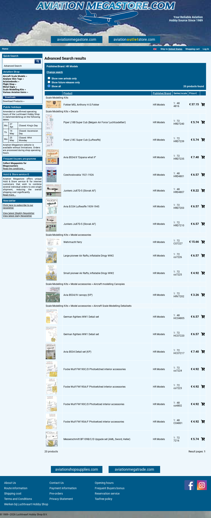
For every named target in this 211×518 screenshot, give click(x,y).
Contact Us (56, 482)
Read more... (9, 195)
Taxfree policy (103, 499)
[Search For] (19, 61)
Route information (15, 488)
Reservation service (107, 493)
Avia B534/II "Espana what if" (79, 157)
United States (175, 49)
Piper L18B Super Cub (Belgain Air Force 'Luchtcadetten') (94, 122)
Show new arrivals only (62, 78)
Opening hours (104, 482)
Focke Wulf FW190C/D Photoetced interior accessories (93, 404)
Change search (55, 72)
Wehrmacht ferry (72, 242)
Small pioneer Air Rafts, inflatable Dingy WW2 (88, 273)
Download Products (13, 101)
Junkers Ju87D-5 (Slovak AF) (79, 190)
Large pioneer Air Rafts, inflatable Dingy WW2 (88, 255)
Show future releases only (64, 82)
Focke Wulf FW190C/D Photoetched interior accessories (94, 369)
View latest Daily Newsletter (17, 216)
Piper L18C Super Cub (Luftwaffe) (82, 139)
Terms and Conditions (18, 499)
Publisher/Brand (162, 93)
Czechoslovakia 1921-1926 (78, 174)
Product (67, 93)
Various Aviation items (14, 92)
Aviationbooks (10, 81)
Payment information (63, 488)
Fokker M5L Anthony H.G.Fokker (81, 104)
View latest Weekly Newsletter (18, 213)
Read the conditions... (14, 168)
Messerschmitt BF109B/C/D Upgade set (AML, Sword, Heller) (96, 439)
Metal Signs (9, 87)
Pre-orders (56, 493)
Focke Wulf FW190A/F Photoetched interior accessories (94, 386)
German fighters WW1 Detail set (81, 316)
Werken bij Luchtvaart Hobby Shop (26, 504)
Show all (54, 86)
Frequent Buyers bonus (109, 488)
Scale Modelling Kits (13, 89)
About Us (10, 482)
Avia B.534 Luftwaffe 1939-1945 (81, 206)
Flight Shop (8, 84)
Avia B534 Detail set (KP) (77, 351)
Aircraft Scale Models (14, 76)
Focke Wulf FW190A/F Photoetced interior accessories (93, 421)
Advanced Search (13, 66)
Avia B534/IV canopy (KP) (78, 295)
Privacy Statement (61, 499)
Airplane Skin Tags (12, 79)
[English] (154, 49)
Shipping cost (12, 493)
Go (38, 61)
